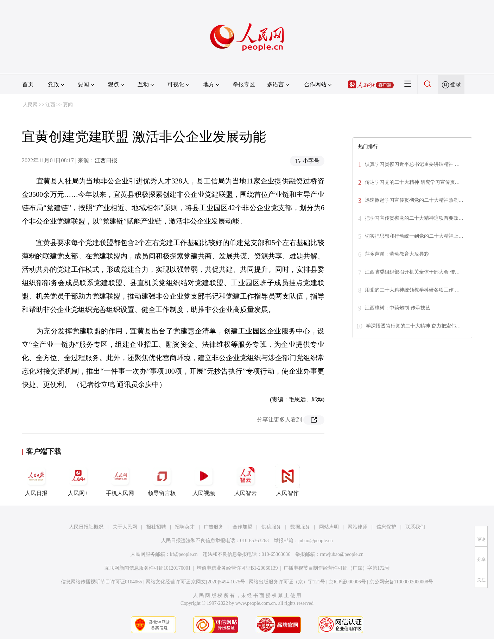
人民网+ (78, 480)
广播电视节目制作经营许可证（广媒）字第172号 (337, 568)
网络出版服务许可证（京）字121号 (287, 581)
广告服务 (213, 527)
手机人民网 (120, 480)
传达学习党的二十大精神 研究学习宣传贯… (412, 182)
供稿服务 (271, 527)
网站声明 (329, 527)
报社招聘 (156, 527)
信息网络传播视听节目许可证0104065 (101, 581)
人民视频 (203, 480)
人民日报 (36, 480)
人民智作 (287, 480)
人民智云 (245, 480)
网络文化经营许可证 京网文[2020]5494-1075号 (196, 581)
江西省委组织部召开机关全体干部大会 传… (412, 272)
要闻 (68, 104)
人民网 (30, 104)
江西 (50, 104)
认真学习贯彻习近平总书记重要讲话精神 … (412, 164)
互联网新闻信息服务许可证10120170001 (147, 568)
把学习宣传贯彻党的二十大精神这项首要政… (414, 218)
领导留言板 (162, 480)
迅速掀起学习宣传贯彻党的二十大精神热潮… (414, 200)
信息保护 (386, 527)
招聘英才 (185, 527)
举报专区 (244, 84)
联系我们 (415, 527)
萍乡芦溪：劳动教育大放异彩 (397, 254)
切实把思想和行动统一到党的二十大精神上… (414, 236)
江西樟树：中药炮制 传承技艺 (397, 308)
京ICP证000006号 (347, 581)
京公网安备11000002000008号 (401, 581)
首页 (27, 84)
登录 (455, 84)
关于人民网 (125, 527)
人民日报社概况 (86, 527)
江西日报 (106, 160)
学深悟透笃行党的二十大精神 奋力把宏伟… (413, 325)
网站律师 (357, 527)
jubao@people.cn (315, 540)
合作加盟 (242, 527)
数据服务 (300, 527)
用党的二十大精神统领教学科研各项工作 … (412, 290)
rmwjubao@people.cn (341, 554)
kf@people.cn (184, 554)
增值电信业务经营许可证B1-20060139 (237, 568)
